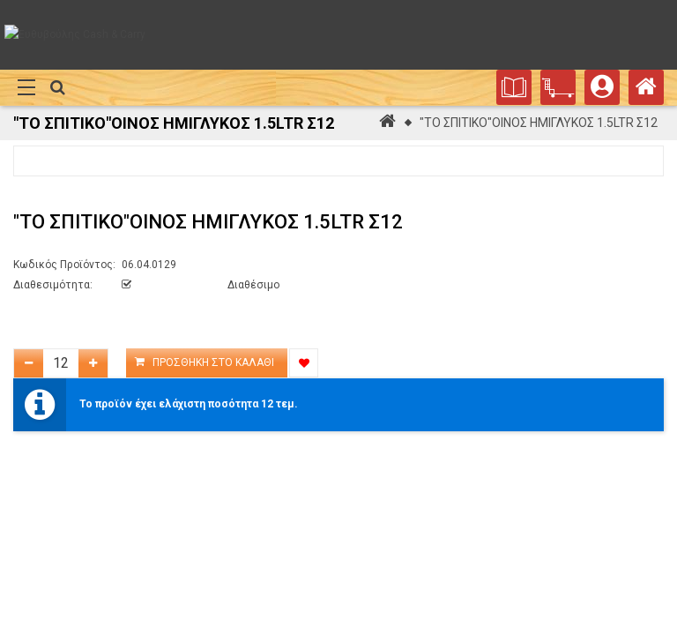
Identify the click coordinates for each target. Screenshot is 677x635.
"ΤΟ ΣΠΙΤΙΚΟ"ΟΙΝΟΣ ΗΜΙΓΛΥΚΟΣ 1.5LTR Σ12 (539, 123)
